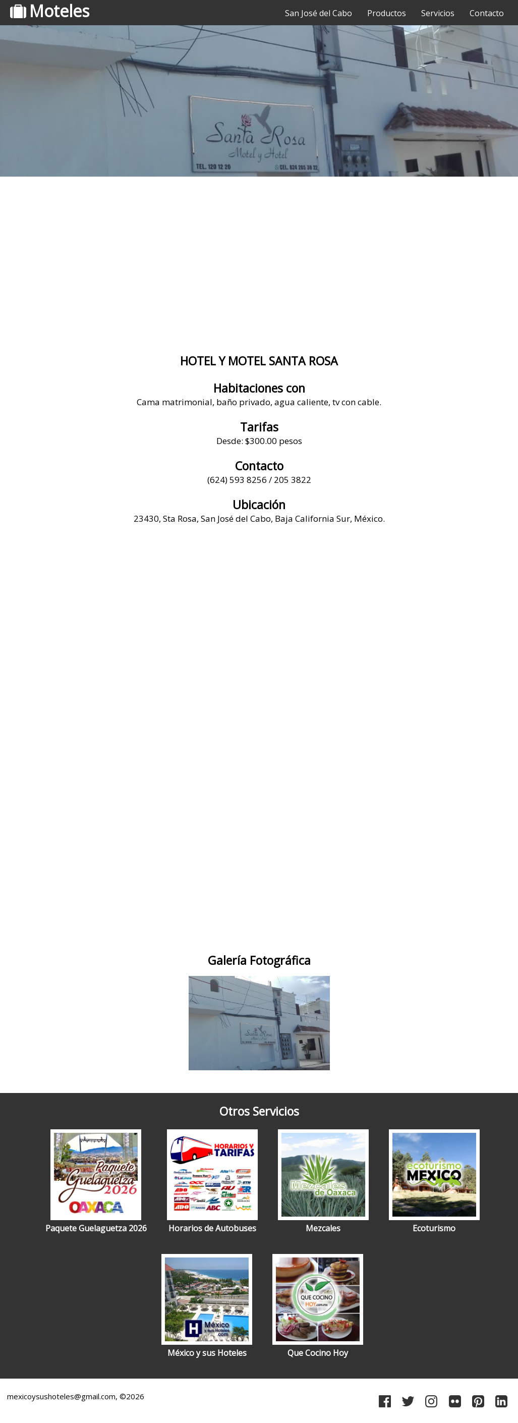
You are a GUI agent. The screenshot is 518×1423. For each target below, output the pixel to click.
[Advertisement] (259, 260)
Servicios (437, 13)
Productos (386, 13)
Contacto (487, 13)
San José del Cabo (318, 13)
